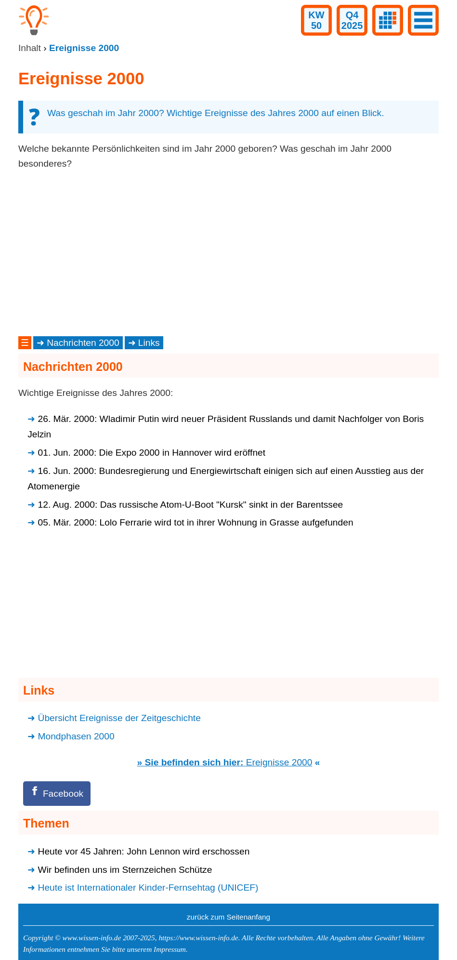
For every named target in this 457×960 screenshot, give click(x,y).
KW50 (316, 20)
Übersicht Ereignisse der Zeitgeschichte (119, 718)
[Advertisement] (228, 252)
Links (149, 343)
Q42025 (352, 20)
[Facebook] (57, 793)
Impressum (170, 949)
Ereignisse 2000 (279, 762)
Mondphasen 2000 (76, 736)
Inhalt (29, 48)
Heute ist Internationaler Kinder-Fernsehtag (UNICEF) (148, 887)
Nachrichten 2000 (83, 343)
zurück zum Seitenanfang (228, 917)
